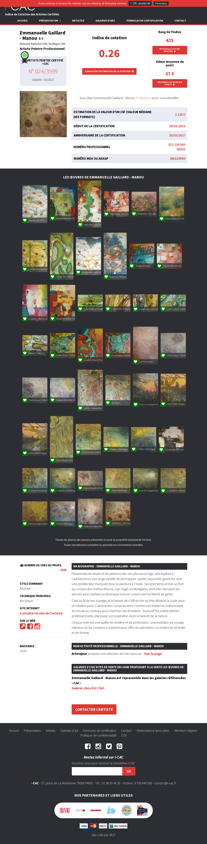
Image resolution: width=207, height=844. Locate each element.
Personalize (161, 3)
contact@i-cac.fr (165, 783)
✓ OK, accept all (140, 3)
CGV (124, 735)
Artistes (78, 20)
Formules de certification (145, 20)
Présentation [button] (49, 20)
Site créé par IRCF (103, 835)
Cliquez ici (144, 98)
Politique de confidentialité (98, 735)
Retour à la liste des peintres (169, 50)
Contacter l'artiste (94, 709)
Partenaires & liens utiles (153, 731)
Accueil (22, 20)
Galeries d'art (105, 20)
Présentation (32, 731)
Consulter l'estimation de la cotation (109, 71)
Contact (180, 20)
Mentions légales (185, 731)
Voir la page (153, 653)
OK (129, 771)
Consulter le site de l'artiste (41, 613)
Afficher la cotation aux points (170, 83)
